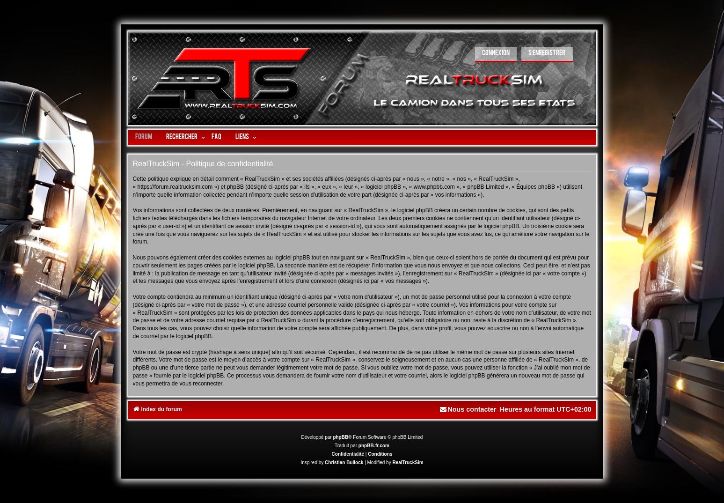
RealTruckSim (407, 462)
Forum (143, 137)
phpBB (340, 437)
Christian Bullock (344, 462)
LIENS (242, 137)
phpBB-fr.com (373, 445)
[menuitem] (496, 54)
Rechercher (181, 137)
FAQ (216, 137)
